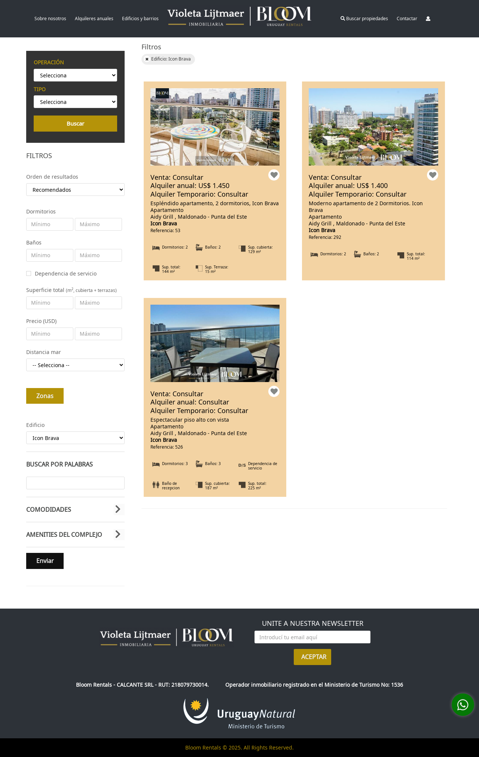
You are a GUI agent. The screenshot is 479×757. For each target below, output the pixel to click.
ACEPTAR (313, 657)
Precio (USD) (41, 320)
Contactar (407, 18)
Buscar (75, 123)
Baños (34, 242)
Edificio (35, 424)
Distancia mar (43, 352)
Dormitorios (41, 211)
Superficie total (71, 289)
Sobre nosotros (50, 18)
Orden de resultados (52, 176)
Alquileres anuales (94, 18)
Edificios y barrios (140, 18)
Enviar (45, 561)
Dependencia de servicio (66, 273)
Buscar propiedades (364, 18)
